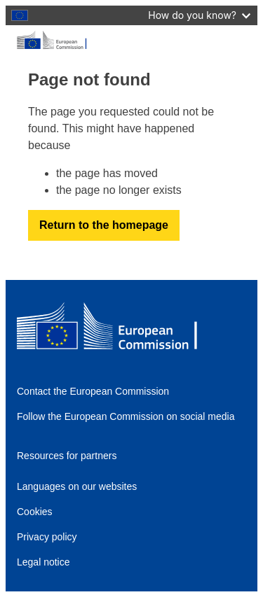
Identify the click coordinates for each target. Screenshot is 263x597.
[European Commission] (131, 40)
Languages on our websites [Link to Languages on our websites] (77, 486)
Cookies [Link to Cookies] (35, 511)
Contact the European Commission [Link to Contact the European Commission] (93, 391)
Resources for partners (66, 455)
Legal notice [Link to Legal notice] (43, 562)
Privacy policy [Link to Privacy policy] (47, 536)
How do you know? (199, 15)
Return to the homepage (103, 225)
